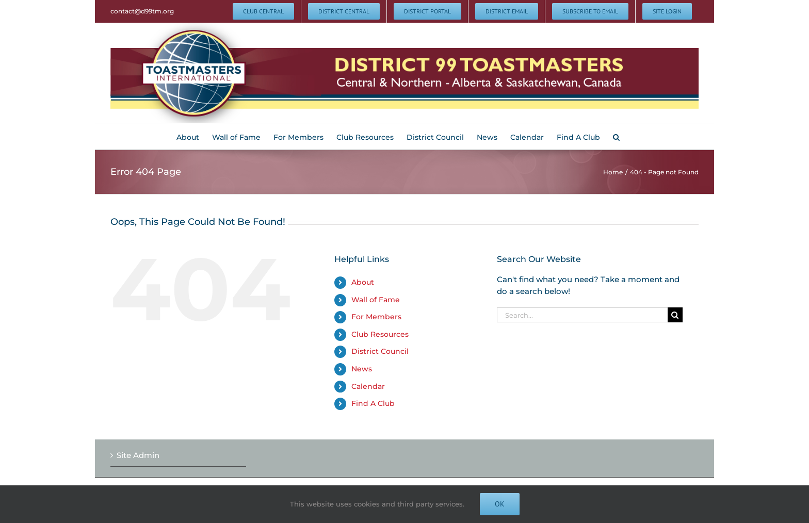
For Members (376, 316)
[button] (616, 136)
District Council (380, 351)
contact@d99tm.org (142, 11)
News (361, 368)
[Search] (675, 314)
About (362, 282)
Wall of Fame (375, 299)
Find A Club (373, 403)
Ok (500, 504)
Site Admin (138, 455)
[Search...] (582, 314)
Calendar (368, 386)
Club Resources (380, 334)
